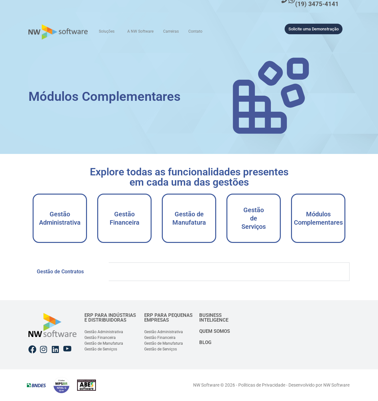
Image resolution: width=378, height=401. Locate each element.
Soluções (106, 31)
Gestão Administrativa (60, 218)
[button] (108, 31)
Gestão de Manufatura (189, 218)
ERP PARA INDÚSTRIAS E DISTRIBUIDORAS (110, 317)
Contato (195, 31)
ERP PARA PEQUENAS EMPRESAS (168, 317)
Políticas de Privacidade (261, 385)
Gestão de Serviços (253, 218)
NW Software (336, 385)
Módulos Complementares (318, 218)
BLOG (205, 342)
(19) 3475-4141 (317, 4)
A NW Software (140, 31)
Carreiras (171, 31)
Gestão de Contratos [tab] (60, 272)
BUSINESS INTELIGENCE (213, 317)
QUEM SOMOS (214, 331)
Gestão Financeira (124, 218)
